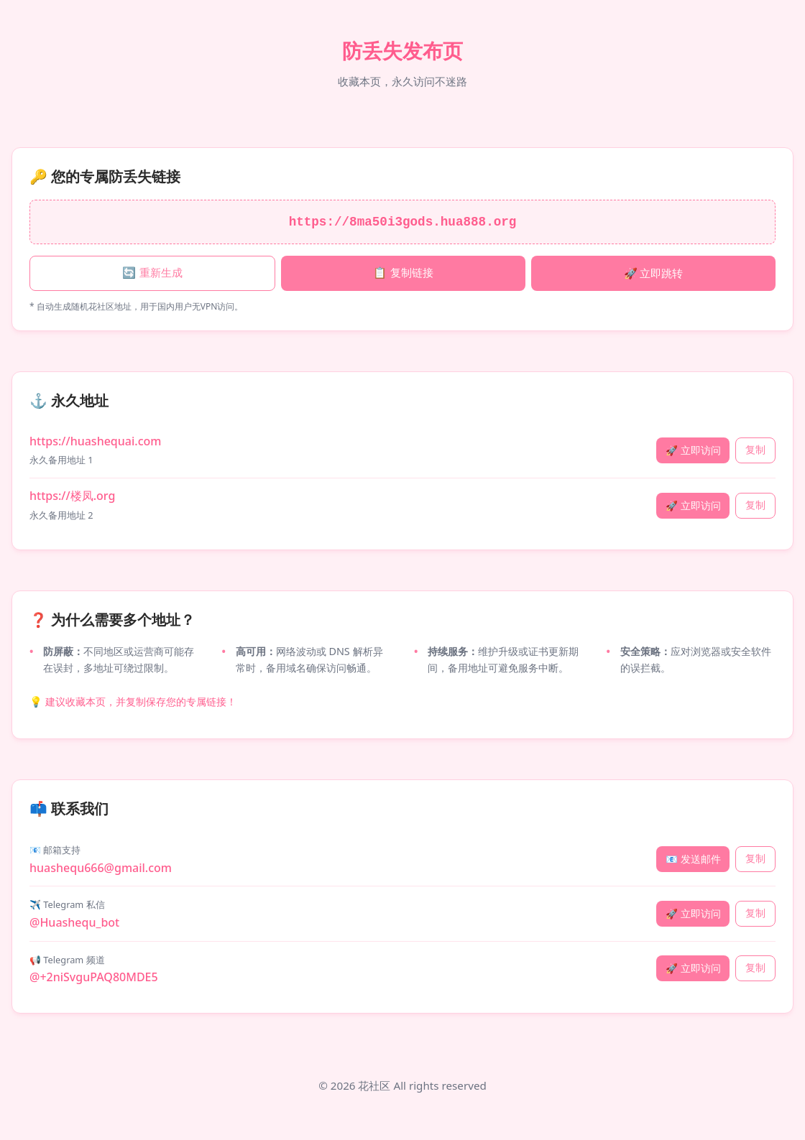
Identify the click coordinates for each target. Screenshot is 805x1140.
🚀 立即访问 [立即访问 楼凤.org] (693, 505)
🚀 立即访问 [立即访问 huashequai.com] (693, 450)
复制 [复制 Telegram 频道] (755, 968)
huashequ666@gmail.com (100, 868)
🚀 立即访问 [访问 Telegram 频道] (693, 968)
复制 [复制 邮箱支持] (755, 858)
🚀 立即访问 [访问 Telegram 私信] (693, 913)
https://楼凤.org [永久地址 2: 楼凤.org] (72, 496)
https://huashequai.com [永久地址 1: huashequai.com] (95, 441)
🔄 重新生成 (152, 273)
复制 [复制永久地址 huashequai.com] (755, 450)
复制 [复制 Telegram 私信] (755, 913)
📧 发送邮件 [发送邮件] (693, 859)
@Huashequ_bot (74, 922)
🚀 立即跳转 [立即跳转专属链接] (654, 273)
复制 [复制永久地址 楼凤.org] (755, 505)
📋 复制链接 (403, 273)
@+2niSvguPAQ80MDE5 (93, 977)
